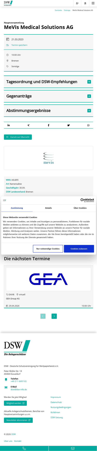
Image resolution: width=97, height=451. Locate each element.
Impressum (56, 396)
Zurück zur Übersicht (19, 136)
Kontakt (17, 440)
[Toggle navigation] (93, 3)
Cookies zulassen (79, 248)
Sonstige (67, 9)
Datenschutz (56, 401)
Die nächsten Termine (27, 257)
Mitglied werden (13, 402)
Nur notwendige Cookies (48, 248)
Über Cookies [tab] (80, 208)
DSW (13, 433)
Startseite (58, 9)
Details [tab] (48, 208)
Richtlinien (55, 411)
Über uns (8, 440)
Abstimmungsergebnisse (45, 109)
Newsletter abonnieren (16, 419)
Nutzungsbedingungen (61, 406)
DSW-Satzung (57, 416)
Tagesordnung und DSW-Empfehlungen (45, 80)
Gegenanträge (45, 95)
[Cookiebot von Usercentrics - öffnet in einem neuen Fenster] (82, 200)
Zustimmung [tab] (17, 208)
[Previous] (43, 315)
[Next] (54, 315)
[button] (8, 124)
